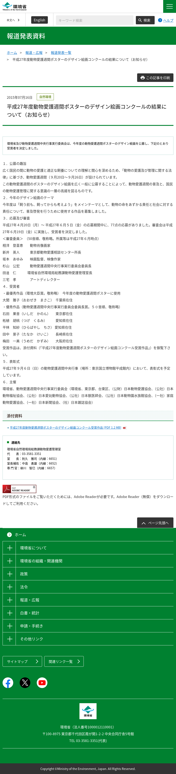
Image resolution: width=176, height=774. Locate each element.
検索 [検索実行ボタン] (147, 20)
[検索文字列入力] (94, 20)
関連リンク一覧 (61, 661)
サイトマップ (17, 661)
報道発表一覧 (61, 52)
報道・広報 (34, 52)
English (39, 19)
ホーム (12, 52)
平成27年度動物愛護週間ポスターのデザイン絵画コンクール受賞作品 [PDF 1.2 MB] (65, 427)
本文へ (11, 20)
